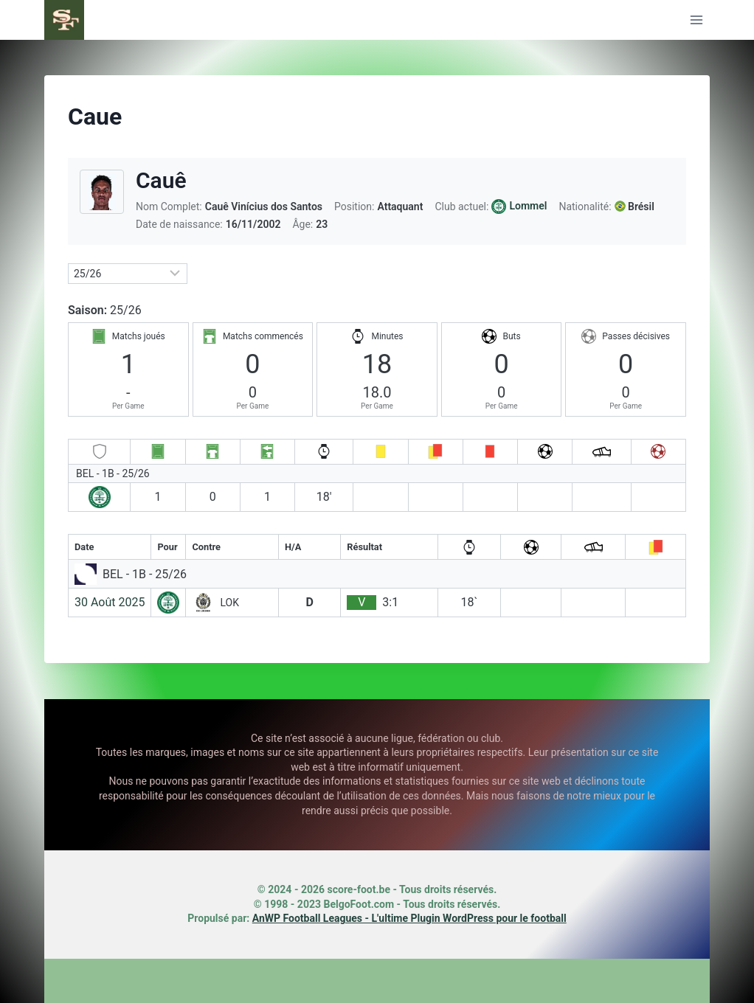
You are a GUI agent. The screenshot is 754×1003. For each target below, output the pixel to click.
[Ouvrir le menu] (696, 19)
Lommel (528, 206)
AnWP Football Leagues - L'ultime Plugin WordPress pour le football (409, 918)
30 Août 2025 (110, 602)
